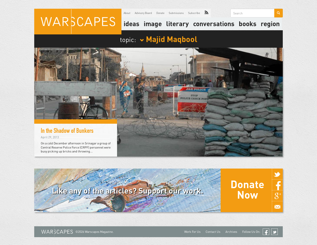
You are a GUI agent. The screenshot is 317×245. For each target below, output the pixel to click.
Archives (231, 231)
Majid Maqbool (168, 39)
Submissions (176, 13)
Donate (160, 13)
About (127, 13)
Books (247, 23)
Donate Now (247, 189)
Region (270, 23)
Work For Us (192, 231)
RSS (206, 13)
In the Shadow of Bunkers (68, 131)
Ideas (131, 23)
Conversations (213, 23)
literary (177, 23)
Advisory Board (143, 13)
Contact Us (213, 231)
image (153, 23)
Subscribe (194, 13)
